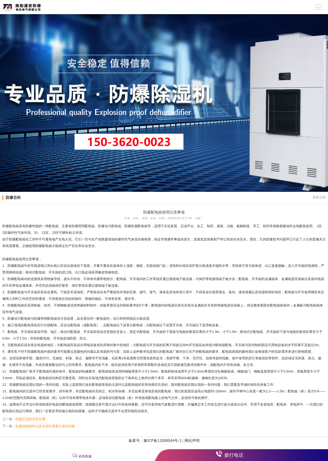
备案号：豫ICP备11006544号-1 (154, 441)
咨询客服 (85, 456)
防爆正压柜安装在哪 (30, 419)
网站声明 (192, 441)
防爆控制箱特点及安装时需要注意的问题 (45, 426)
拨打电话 (233, 455)
